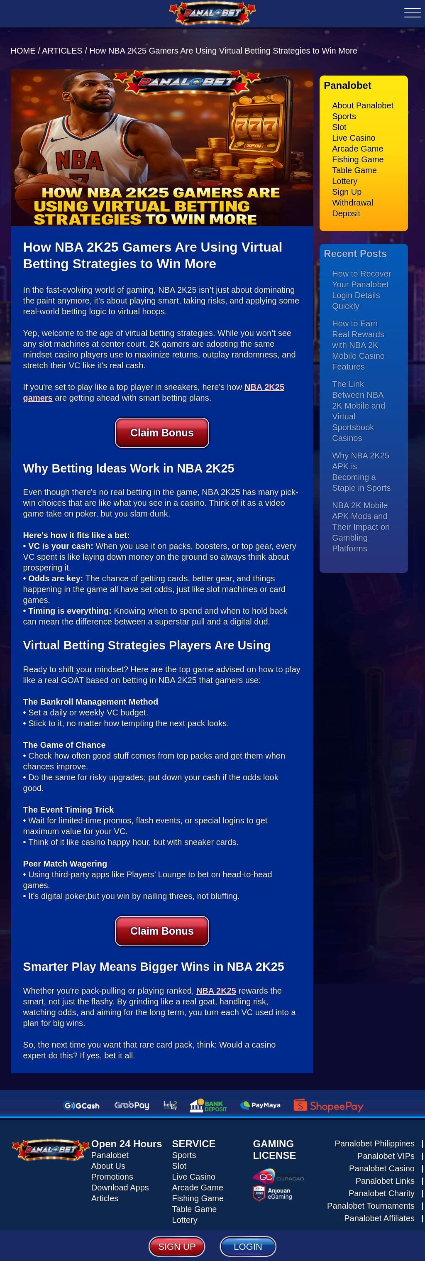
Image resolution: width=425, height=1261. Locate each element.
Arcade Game (357, 146)
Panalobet (110, 1153)
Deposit (346, 211)
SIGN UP (176, 1246)
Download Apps (120, 1185)
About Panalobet (362, 103)
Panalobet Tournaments (371, 1203)
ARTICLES (62, 48)
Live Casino (354, 135)
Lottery (344, 179)
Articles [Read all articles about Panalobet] (105, 1196)
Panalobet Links (385, 1178)
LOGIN (248, 1246)
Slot (339, 125)
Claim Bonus (162, 430)
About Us (108, 1163)
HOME (24, 48)
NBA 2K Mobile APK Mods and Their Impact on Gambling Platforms (361, 524)
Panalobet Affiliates (379, 1216)
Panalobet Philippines (375, 1141)
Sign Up (346, 189)
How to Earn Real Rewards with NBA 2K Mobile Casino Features (358, 342)
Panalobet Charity (382, 1190)
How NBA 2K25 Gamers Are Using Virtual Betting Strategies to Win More (223, 48)
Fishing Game (358, 157)
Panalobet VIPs (386, 1153)
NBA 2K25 (216, 988)
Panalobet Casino (382, 1165)
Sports (344, 114)
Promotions (112, 1174)
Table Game (354, 168)
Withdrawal (352, 200)
